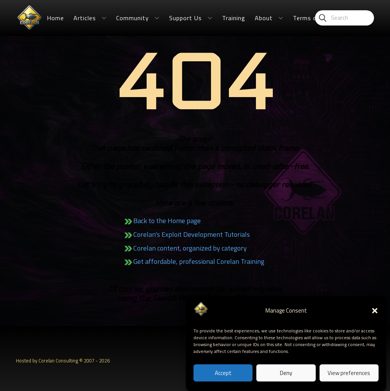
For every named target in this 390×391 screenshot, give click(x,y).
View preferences (349, 373)
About (264, 17)
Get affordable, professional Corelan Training (198, 261)
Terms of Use (313, 17)
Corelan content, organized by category (190, 248)
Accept (223, 373)
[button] (375, 311)
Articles (85, 17)
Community (132, 17)
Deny (286, 373)
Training (233, 17)
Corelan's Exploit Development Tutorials (191, 234)
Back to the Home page (167, 220)
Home (55, 17)
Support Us (185, 17)
